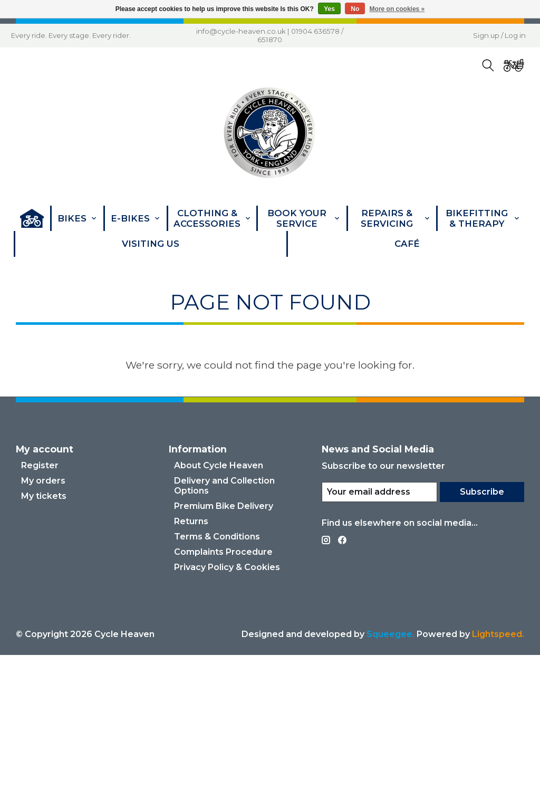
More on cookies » (397, 9)
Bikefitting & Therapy (483, 218)
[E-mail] (378, 647)
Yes (329, 9)
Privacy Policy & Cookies (227, 722)
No (355, 9)
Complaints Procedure (223, 707)
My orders (43, 636)
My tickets (43, 651)
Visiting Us (150, 243)
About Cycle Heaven (218, 620)
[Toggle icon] (487, 65)
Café (407, 243)
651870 (269, 39)
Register (40, 620)
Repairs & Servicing (395, 218)
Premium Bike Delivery (223, 661)
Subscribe (481, 647)
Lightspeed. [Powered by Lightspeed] (498, 789)
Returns (191, 676)
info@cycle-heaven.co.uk (241, 31)
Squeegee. (390, 789)
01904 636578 (315, 31)
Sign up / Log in (499, 35)
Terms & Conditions (217, 692)
